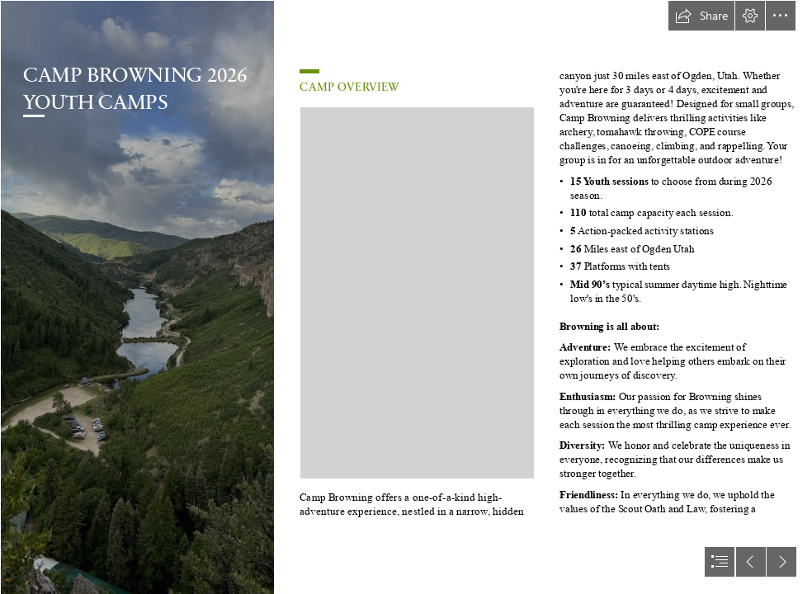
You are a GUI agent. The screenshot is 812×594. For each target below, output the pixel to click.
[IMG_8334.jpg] (137, 297)
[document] (406, 297)
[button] (701, 16)
